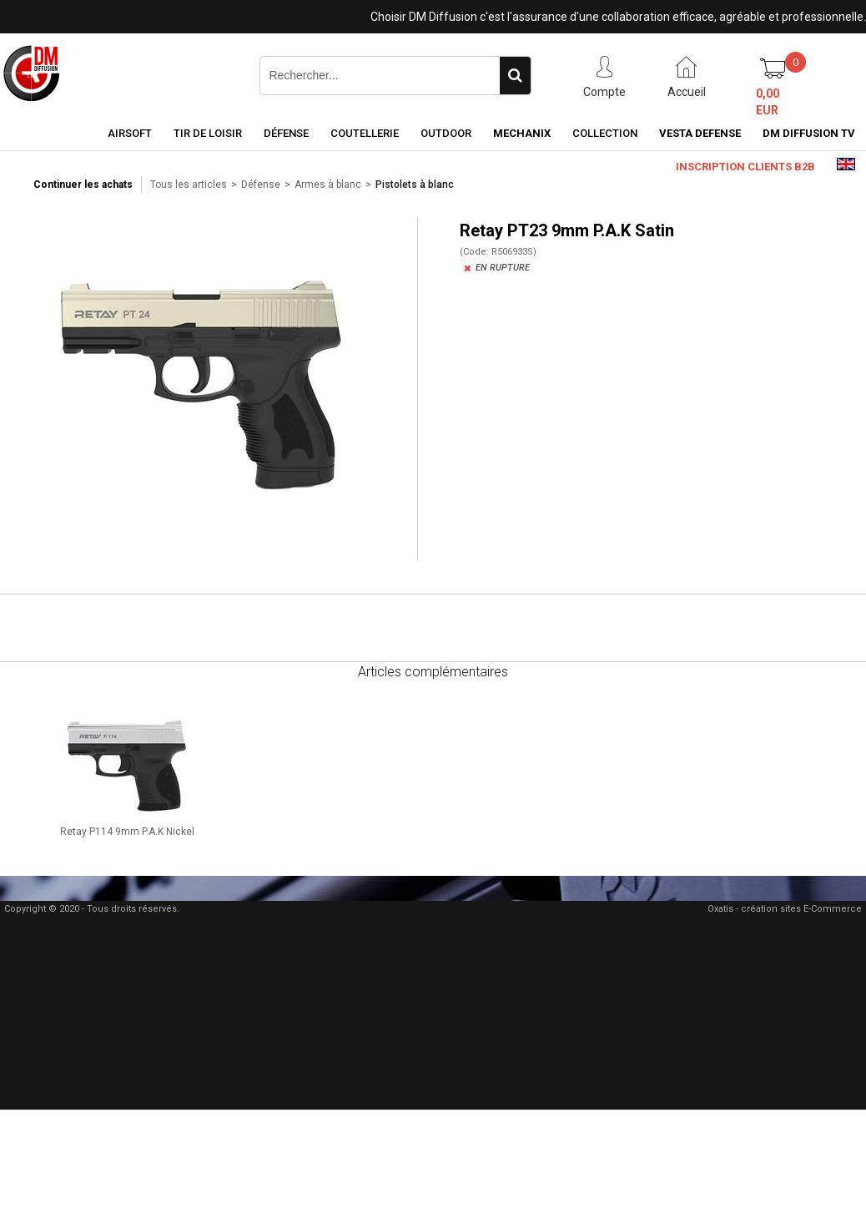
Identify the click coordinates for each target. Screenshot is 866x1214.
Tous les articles (188, 184)
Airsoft (130, 133)
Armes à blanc (328, 184)
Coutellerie (364, 133)
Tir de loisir (208, 133)
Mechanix (522, 133)
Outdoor (445, 133)
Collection (604, 133)
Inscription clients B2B (745, 166)
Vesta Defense (700, 133)
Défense (286, 133)
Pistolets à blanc (414, 184)
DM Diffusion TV (809, 133)
